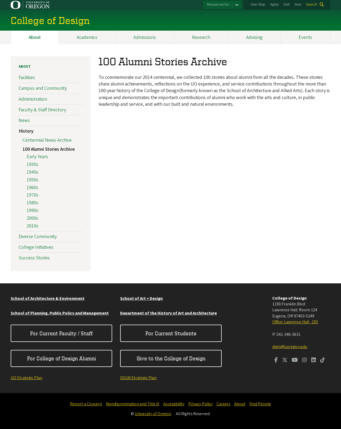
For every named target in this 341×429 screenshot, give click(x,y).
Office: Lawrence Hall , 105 (295, 322)
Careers (223, 404)
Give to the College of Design (171, 358)
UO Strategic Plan (26, 378)
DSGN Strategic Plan (138, 378)
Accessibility (173, 404)
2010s (32, 226)
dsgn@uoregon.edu (289, 347)
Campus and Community (43, 88)
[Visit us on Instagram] (304, 360)
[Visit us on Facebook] (276, 360)
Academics (87, 37)
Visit (286, 4)
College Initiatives (36, 247)
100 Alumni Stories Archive (49, 149)
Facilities (27, 78)
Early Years (37, 157)
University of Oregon (153, 414)
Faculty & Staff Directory (42, 110)
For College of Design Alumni (61, 358)
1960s (32, 187)
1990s (32, 210)
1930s (32, 164)
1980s (32, 203)
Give (297, 4)
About (35, 37)
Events (305, 37)
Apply (274, 4)
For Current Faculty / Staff (61, 333)
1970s (32, 195)
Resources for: (218, 4)
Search (311, 4)
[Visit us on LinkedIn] (313, 360)
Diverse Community (38, 236)
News (24, 120)
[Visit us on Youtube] (295, 360)
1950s (32, 180)
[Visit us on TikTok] (322, 360)
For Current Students (170, 333)
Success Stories (34, 258)
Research (201, 37)
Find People (260, 404)
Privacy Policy (200, 404)
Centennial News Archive (47, 140)
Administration (33, 99)
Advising (254, 37)
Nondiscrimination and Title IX (132, 404)
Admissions (144, 37)
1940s (32, 172)
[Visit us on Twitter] (285, 360)
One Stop (257, 4)
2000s (32, 218)
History (26, 131)
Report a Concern (86, 404)
